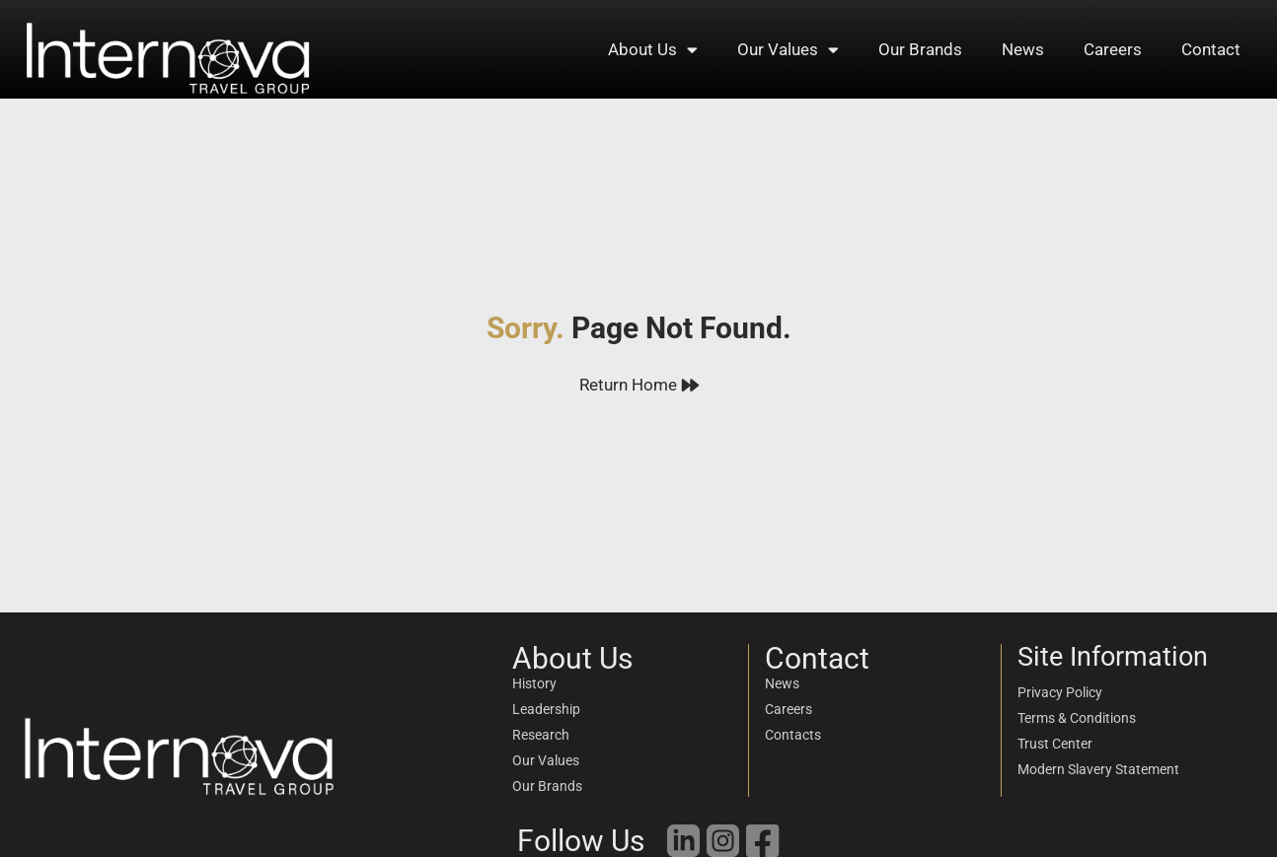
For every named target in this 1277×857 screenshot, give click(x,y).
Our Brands (920, 49)
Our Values (788, 50)
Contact (1210, 49)
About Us (653, 50)
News (1023, 49)
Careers (1113, 49)
